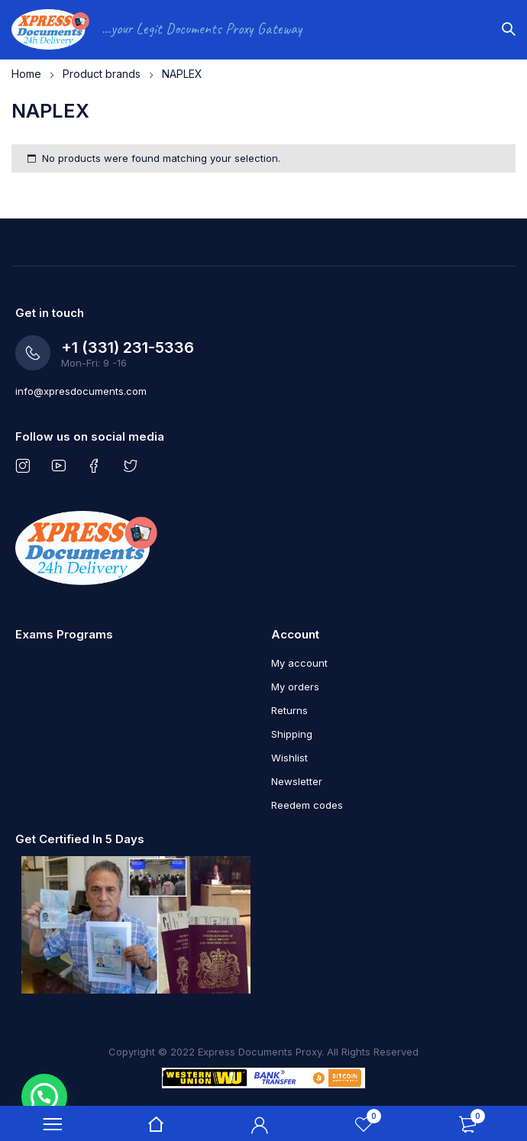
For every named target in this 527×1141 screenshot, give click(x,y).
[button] (44, 1097)
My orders (295, 686)
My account (299, 663)
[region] (263, 70)
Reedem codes (307, 805)
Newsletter (296, 781)
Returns (289, 710)
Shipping (291, 734)
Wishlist (289, 758)
